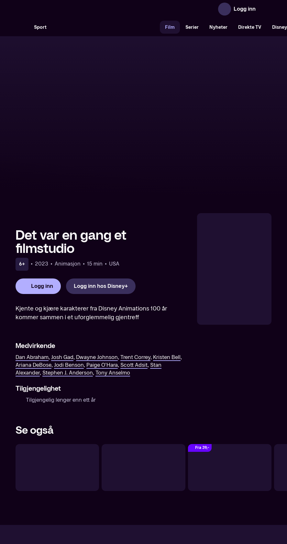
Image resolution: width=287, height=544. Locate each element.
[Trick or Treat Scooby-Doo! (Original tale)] (229, 402)
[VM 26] (106, 27)
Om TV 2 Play (76, 487)
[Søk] (22, 27)
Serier (192, 27)
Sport (40, 27)
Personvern (213, 487)
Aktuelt (107, 487)
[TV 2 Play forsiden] (64, 9)
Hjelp (154, 487)
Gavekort (132, 487)
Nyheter (218, 27)
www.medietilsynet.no (183, 509)
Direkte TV (249, 27)
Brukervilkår (180, 487)
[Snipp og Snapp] (57, 402)
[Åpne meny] (265, 9)
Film (170, 27)
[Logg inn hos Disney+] (101, 222)
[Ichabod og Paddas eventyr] (143, 402)
